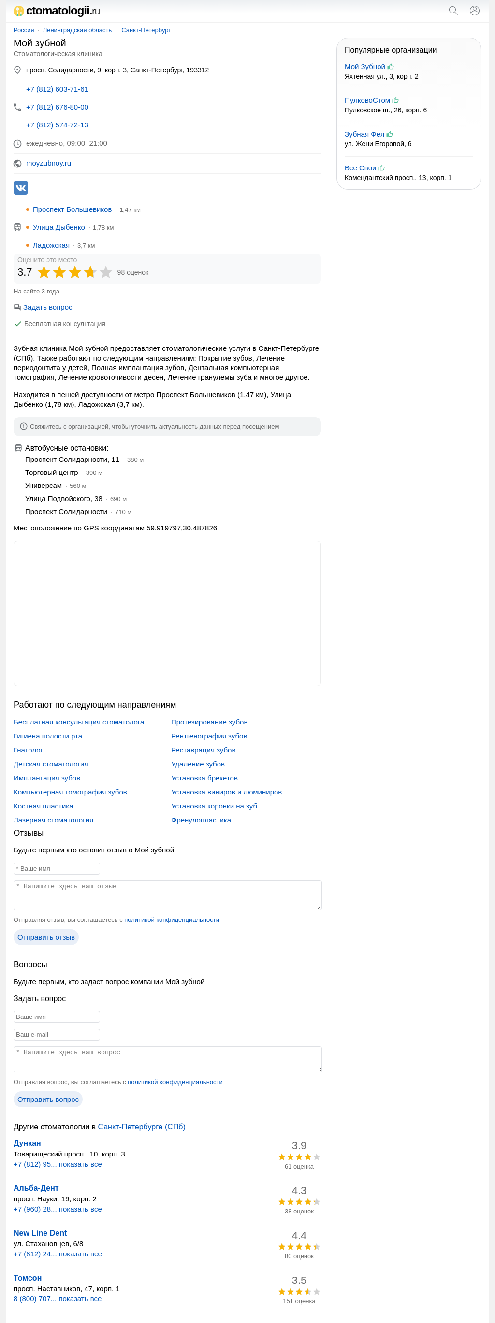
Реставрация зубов (203, 750)
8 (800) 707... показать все (58, 1299)
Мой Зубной (365, 66)
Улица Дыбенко (59, 227)
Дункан (27, 1143)
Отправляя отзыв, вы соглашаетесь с (116, 919)
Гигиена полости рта (48, 736)
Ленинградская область (77, 30)
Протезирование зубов (209, 722)
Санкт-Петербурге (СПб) (141, 1127)
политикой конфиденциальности (171, 919)
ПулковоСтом (367, 100)
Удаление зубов (198, 764)
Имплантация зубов (47, 778)
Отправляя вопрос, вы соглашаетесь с (118, 1082)
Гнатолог (28, 750)
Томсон (28, 1278)
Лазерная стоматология (53, 820)
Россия (24, 30)
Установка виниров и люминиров (226, 792)
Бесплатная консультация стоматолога (79, 722)
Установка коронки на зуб (214, 806)
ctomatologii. (57, 10)
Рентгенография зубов (209, 736)
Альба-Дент (36, 1188)
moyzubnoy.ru (48, 163)
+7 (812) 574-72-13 (57, 125)
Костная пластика (43, 806)
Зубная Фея (364, 134)
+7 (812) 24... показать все (58, 1254)
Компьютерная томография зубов (70, 792)
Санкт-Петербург (146, 30)
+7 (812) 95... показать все (58, 1164)
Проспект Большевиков (72, 209)
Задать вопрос (43, 307)
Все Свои (360, 168)
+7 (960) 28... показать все (58, 1209)
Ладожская (51, 245)
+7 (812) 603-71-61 (57, 89)
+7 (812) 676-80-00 (57, 107)
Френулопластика (201, 820)
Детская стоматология (51, 764)
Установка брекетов (204, 778)
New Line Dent (40, 1233)
